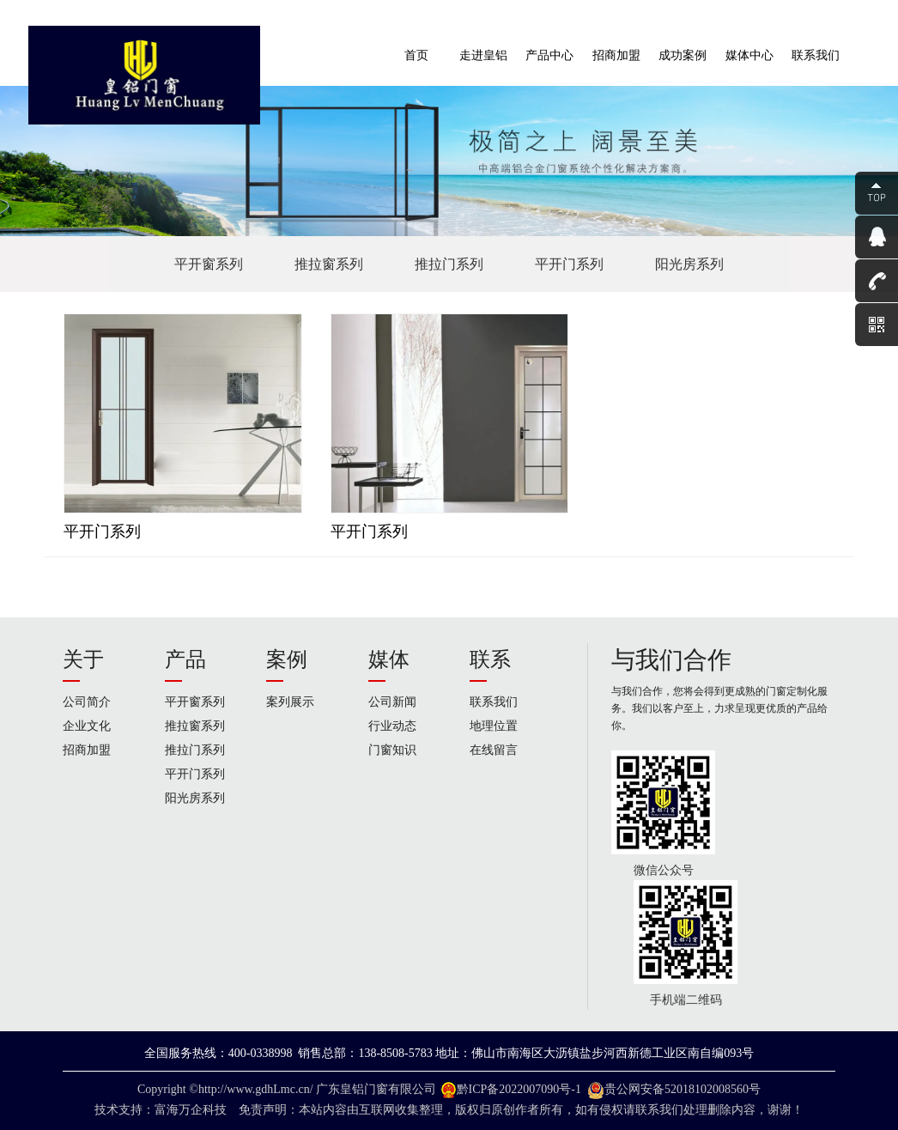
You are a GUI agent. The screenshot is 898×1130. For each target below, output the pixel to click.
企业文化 (87, 726)
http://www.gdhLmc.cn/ (255, 1089)
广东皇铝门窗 (352, 1089)
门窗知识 (392, 750)
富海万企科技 (194, 1109)
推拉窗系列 (328, 264)
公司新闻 (392, 702)
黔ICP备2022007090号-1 (519, 1089)
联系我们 (494, 702)
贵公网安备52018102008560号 (682, 1089)
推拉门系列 (449, 264)
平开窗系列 (208, 264)
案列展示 (290, 702)
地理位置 (494, 726)
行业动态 (392, 726)
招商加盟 (87, 750)
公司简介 (87, 702)
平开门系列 (569, 264)
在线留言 (494, 750)
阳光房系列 (689, 264)
